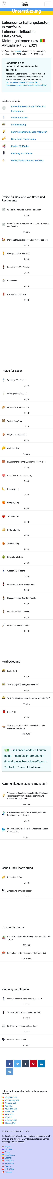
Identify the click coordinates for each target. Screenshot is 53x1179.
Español (7, 1158)
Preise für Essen (19, 117)
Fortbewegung (18, 124)
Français (7, 1172)
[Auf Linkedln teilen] (41, 1063)
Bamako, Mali (10, 1103)
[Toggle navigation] (47, 4)
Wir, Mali (8, 1117)
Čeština (6, 1166)
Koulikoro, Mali (11, 1109)
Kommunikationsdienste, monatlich (29, 132)
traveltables (25, 4)
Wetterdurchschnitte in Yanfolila (27, 160)
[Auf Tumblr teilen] (25, 1063)
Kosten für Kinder (20, 146)
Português (8, 1161)
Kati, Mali (9, 1106)
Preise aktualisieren (29, 767)
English (6, 1146)
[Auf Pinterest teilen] (33, 1063)
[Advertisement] (26, 181)
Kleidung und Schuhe (21, 153)
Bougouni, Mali (11, 1097)
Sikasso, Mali (10, 1123)
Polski (6, 1152)
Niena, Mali (9, 1112)
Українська (8, 1155)
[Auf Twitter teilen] (17, 1063)
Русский (7, 1149)
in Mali (18, 51)
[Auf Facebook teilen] (9, 1063)
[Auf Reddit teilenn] (9, 1071)
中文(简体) (8, 1169)
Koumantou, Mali (12, 1100)
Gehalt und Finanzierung (23, 139)
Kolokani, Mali (11, 1120)
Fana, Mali (9, 1114)
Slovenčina (8, 1163)
